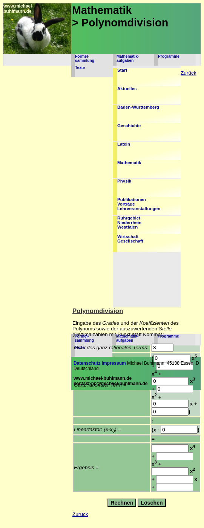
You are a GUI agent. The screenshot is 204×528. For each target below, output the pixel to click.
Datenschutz (87, 363)
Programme (168, 56)
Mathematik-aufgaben (128, 58)
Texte (80, 68)
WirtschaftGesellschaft (130, 238)
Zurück (188, 73)
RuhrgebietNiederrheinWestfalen (129, 222)
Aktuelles (127, 88)
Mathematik (129, 162)
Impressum (114, 363)
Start (122, 70)
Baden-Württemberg (138, 107)
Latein (123, 144)
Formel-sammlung (84, 58)
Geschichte (129, 125)
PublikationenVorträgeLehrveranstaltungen (138, 204)
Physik (124, 181)
